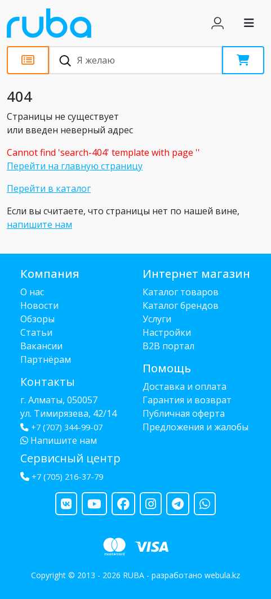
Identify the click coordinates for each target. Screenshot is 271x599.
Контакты (47, 381)
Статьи (36, 332)
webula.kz (222, 575)
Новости (39, 305)
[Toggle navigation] (249, 23)
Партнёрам (45, 359)
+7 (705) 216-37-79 (67, 476)
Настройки (167, 332)
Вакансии (41, 346)
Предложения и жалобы (195, 427)
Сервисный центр (70, 458)
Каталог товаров (181, 292)
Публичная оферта (184, 413)
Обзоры (37, 319)
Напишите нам (58, 440)
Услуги (157, 319)
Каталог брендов (181, 305)
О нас (32, 292)
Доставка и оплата (184, 386)
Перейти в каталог (49, 188)
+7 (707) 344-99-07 (61, 427)
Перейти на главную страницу (75, 166)
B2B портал (168, 346)
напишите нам (39, 224)
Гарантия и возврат (187, 400)
